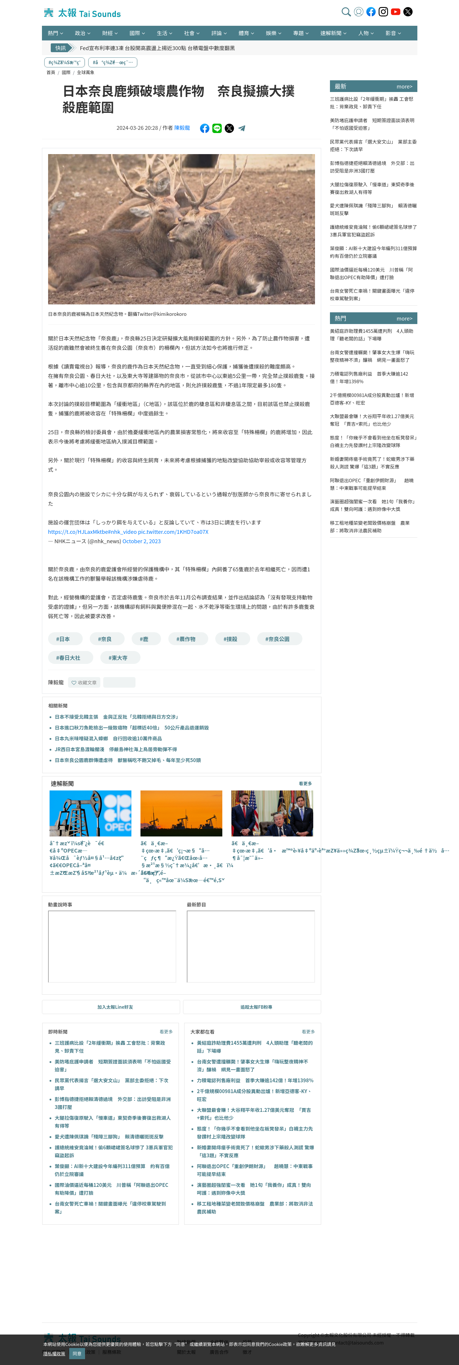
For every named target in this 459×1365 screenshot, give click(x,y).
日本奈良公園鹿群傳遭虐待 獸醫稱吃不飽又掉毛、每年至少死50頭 (128, 760)
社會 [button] (189, 33)
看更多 (305, 783)
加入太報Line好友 (115, 1007)
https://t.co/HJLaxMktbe (78, 531)
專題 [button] (298, 33)
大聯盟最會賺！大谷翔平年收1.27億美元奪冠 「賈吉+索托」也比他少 (372, 420)
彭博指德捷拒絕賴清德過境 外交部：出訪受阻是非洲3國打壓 (372, 166)
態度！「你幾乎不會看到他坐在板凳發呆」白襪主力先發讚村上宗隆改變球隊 (373, 441)
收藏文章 (84, 682)
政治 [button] (80, 33)
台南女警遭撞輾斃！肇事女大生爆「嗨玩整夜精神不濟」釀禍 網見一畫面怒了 (372, 356)
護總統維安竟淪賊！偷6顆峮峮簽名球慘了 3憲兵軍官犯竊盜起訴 (373, 230)
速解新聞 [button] (331, 33)
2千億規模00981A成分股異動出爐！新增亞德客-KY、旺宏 (372, 398)
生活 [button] (162, 33)
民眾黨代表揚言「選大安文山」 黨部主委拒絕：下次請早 (373, 145)
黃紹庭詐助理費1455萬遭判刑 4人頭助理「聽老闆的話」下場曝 (371, 334)
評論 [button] (216, 33)
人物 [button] (363, 33)
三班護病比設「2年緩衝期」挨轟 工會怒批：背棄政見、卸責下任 (371, 102)
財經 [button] (107, 33)
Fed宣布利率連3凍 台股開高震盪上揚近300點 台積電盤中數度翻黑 (157, 50)
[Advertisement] (95, 1274)
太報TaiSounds (83, 13)
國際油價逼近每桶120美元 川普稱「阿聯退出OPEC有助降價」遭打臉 (371, 273)
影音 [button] (391, 33)
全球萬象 (85, 72)
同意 (77, 1353)
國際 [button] (135, 33)
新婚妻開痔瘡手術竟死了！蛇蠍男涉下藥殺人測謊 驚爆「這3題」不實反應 (372, 462)
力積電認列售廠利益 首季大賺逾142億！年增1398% (255, 1080)
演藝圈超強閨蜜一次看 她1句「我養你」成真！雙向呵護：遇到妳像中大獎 (373, 505)
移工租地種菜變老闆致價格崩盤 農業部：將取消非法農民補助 (370, 526)
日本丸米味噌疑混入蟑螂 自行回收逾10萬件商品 (108, 738)
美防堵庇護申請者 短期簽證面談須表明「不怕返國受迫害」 (372, 124)
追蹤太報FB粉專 (256, 1007)
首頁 (51, 72)
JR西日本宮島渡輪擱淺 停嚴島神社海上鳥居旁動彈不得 (116, 749)
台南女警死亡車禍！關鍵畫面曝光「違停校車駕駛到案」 (372, 294)
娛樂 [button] (271, 33)
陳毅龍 (182, 127)
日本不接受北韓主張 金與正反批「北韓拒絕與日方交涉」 (118, 716)
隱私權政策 (54, 1353)
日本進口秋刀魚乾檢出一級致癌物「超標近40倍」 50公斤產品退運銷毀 (132, 727)
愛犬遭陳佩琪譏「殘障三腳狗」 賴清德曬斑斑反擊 (109, 1136)
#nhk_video (122, 531)
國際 (66, 72)
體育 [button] (244, 33)
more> (404, 86)
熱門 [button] (53, 33)
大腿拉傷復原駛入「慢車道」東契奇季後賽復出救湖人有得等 (372, 188)
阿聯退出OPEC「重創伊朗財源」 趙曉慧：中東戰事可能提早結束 (372, 484)
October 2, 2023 (141, 541)
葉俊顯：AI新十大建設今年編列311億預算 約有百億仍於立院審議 (373, 252)
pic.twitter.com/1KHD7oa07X (173, 531)
